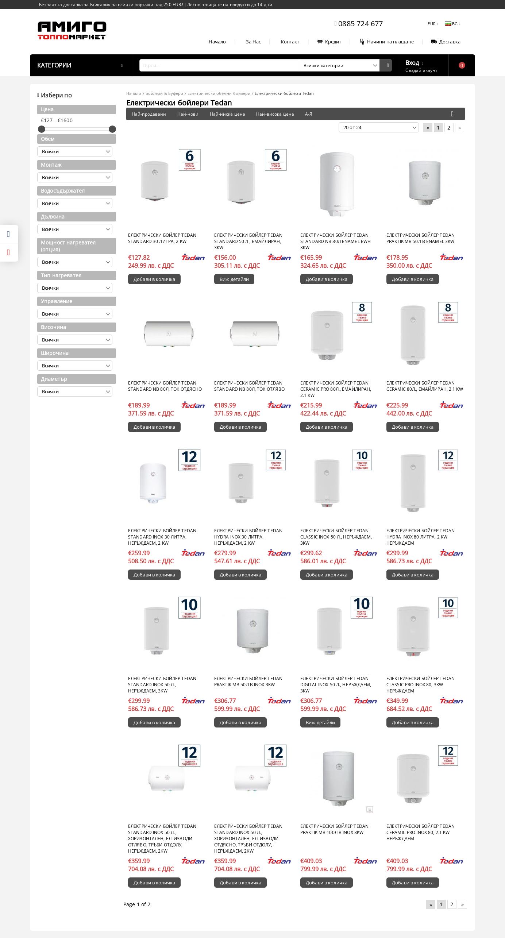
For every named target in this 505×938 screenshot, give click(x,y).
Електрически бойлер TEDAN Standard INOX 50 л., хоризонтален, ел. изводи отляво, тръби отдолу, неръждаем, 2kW (162, 838)
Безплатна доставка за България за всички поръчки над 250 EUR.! (112, 4)
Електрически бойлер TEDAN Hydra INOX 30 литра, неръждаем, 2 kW (248, 537)
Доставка (445, 41)
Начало (217, 41)
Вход (412, 62)
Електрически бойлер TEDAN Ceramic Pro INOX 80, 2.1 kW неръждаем (420, 832)
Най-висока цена (275, 114)
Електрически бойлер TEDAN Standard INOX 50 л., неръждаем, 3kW (162, 684)
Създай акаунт (421, 70)
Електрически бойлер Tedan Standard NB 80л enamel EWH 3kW (335, 241)
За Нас (253, 41)
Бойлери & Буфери (165, 93)
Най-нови (188, 114)
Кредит (329, 41)
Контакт (290, 41)
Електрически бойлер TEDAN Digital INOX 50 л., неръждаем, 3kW (335, 684)
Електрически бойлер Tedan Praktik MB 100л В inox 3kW (334, 829)
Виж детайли (234, 279)
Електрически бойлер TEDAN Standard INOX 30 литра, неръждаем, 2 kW (162, 537)
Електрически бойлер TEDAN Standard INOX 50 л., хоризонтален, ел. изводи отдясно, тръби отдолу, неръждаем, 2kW (248, 838)
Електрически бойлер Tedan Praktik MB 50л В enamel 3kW (420, 238)
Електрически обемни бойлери (219, 93)
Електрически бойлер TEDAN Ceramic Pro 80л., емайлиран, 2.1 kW (335, 389)
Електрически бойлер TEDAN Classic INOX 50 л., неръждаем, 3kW (336, 537)
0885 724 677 (360, 23)
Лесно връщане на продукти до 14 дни (229, 4)
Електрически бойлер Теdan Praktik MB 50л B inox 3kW (248, 681)
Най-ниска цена (228, 114)
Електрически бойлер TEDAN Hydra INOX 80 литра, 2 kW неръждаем (420, 537)
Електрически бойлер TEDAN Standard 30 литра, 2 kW (162, 238)
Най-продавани (149, 114)
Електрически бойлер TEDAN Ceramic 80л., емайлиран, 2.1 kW (424, 386)
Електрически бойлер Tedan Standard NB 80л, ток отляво (249, 386)
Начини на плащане (386, 41)
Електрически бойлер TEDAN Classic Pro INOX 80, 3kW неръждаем (420, 684)
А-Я (308, 114)
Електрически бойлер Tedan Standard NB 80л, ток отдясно (165, 386)
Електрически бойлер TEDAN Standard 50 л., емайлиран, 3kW (248, 241)
